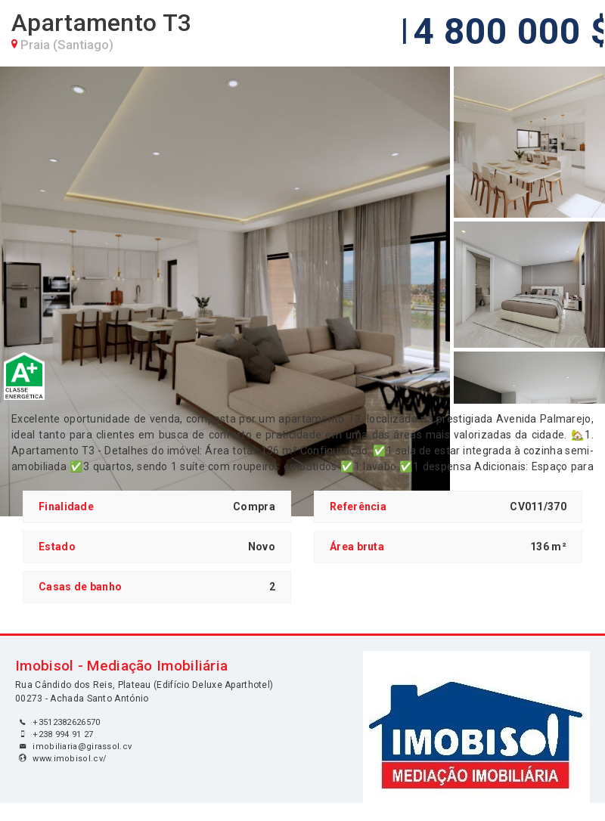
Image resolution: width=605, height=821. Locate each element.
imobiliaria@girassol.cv (82, 746)
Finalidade (66, 506)
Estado (57, 547)
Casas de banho (80, 587)
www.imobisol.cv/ (70, 759)
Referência (358, 506)
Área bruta (357, 547)
